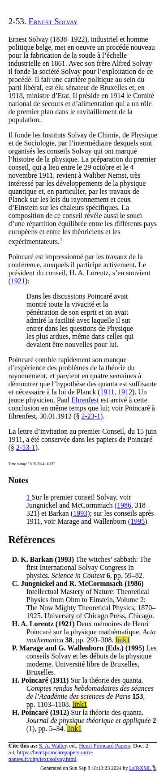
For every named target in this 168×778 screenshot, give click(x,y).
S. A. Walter (53, 746)
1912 (125, 392)
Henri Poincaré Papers (104, 746)
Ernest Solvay (53, 21)
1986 (124, 505)
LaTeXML (143, 768)
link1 (122, 640)
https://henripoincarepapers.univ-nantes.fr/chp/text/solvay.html (51, 755)
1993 (80, 513)
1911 (107, 392)
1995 (137, 521)
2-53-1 (25, 447)
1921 (18, 281)
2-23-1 (90, 416)
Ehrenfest (85, 400)
